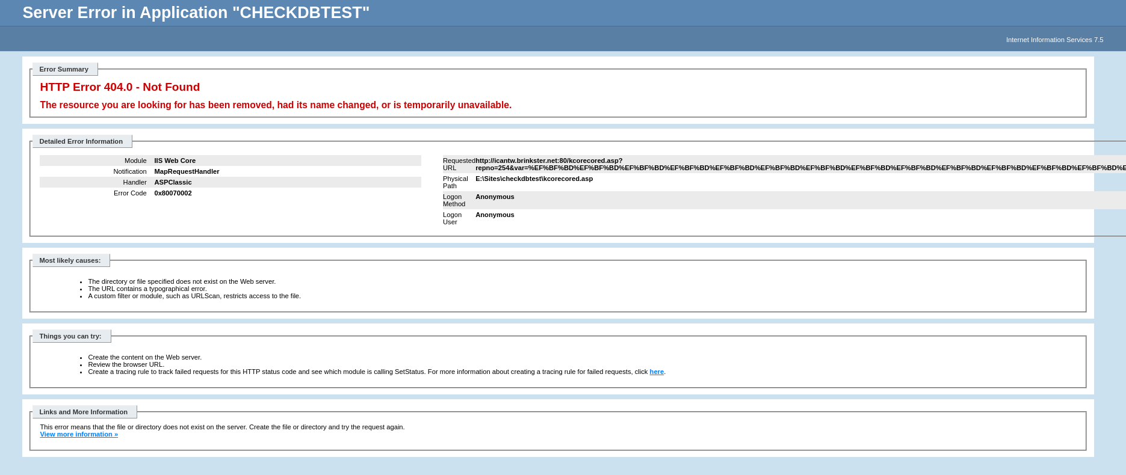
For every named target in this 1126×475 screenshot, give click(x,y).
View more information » (79, 434)
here (657, 371)
